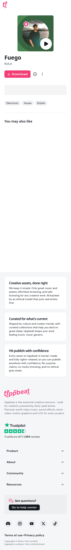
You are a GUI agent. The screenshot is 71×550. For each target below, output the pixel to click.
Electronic (12, 103)
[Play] (46, 44)
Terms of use (13, 535)
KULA (8, 64)
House (27, 103)
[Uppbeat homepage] (5, 4)
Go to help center (24, 507)
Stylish (41, 103)
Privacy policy (34, 535)
